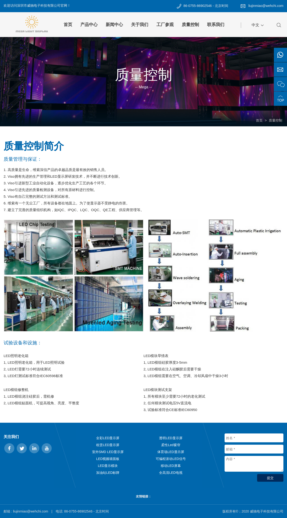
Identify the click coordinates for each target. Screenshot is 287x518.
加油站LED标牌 (107, 473)
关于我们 (139, 24)
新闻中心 (114, 24)
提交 (270, 478)
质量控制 (190, 24)
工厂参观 (165, 24)
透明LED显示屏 (170, 438)
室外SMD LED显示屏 (108, 452)
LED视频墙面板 (107, 459)
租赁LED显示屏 (107, 445)
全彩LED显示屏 (107, 438)
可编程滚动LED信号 (171, 459)
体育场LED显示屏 (170, 452)
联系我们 (215, 24)
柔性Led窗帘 (170, 445)
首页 (68, 24)
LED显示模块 (108, 466)
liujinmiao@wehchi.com (266, 6)
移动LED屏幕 (171, 466)
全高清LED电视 (170, 473)
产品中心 (89, 24)
